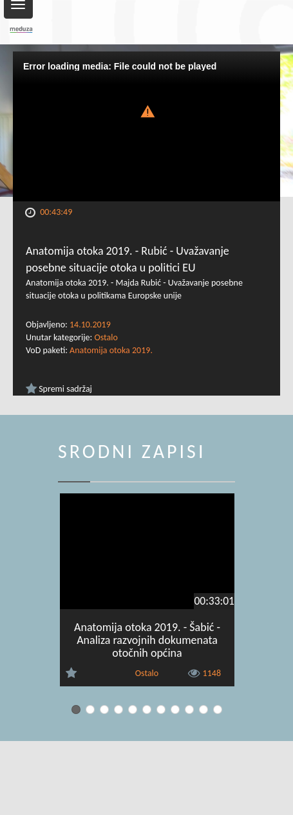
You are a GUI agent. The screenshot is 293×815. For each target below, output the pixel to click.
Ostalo (105, 337)
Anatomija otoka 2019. (111, 350)
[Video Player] (146, 126)
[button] (147, 110)
